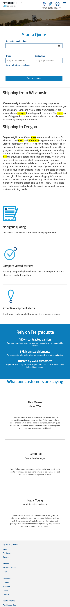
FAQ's (5, 572)
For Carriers (7, 553)
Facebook (6, 586)
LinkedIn (6, 582)
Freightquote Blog (9, 605)
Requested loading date (16, 41)
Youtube (6, 594)
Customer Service (9, 568)
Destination (40, 56)
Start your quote (34, 78)
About (5, 549)
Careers (6, 557)
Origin (8, 56)
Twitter (5, 590)
